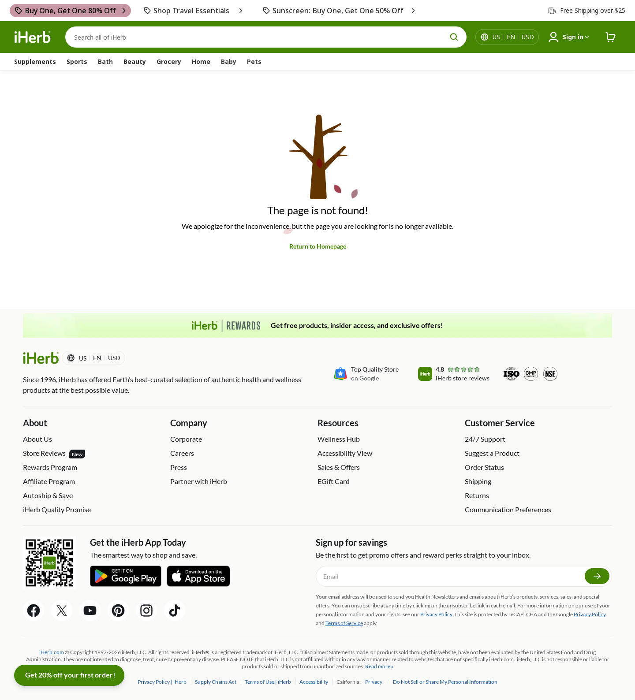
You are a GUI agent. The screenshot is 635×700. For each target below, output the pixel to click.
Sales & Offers (339, 467)
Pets (254, 61)
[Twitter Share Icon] (62, 610)
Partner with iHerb (198, 481)
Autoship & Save (48, 495)
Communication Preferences (508, 509)
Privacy (374, 681)
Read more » (379, 666)
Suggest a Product (492, 453)
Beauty (134, 61)
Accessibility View (345, 453)
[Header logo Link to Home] (32, 37)
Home (201, 61)
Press (178, 467)
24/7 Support (485, 439)
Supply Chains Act (216, 681)
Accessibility (314, 681)
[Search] (266, 37)
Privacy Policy (590, 614)
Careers (182, 453)
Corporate (186, 439)
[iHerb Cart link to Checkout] (610, 37)
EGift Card (334, 481)
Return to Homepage (317, 246)
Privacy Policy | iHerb (162, 681)
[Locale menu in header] (513, 37)
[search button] (454, 37)
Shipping (478, 481)
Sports (77, 61)
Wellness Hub (339, 439)
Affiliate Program (49, 481)
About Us (37, 439)
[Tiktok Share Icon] (175, 610)
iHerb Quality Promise (57, 509)
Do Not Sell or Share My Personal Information (445, 681)
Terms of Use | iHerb (268, 681)
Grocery (169, 61)
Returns (477, 495)
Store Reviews (54, 453)
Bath (105, 61)
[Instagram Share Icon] (146, 610)
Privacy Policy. (436, 614)
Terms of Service (344, 623)
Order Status (484, 467)
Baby (228, 61)
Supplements (35, 61)
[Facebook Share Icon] (33, 610)
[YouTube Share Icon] (90, 610)
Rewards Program (50, 467)
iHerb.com (51, 652)
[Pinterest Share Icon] (118, 610)
